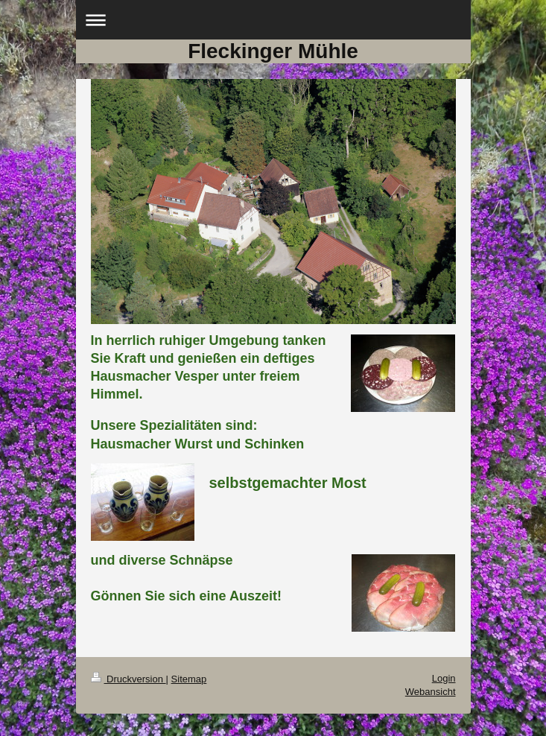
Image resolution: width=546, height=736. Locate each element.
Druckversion (128, 679)
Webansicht (430, 691)
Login (444, 678)
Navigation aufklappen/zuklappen (273, 20)
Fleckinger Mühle (273, 51)
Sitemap (189, 679)
